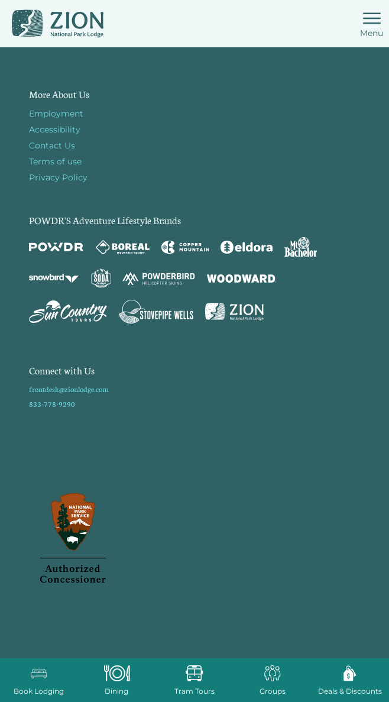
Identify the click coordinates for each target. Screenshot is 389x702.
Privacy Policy (58, 177)
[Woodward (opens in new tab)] (241, 278)
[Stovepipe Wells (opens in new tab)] (156, 311)
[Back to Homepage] (194, 539)
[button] (39, 680)
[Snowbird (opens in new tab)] (54, 278)
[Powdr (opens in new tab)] (56, 246)
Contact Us (52, 145)
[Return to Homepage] (57, 23)
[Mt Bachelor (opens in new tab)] (300, 247)
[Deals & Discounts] (350, 680)
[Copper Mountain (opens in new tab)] (185, 247)
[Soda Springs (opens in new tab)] (101, 278)
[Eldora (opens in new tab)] (247, 247)
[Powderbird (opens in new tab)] (158, 278)
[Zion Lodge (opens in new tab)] (234, 312)
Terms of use (55, 161)
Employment (56, 113)
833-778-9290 (52, 404)
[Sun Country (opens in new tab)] (68, 311)
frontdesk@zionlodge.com (69, 389)
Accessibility (54, 129)
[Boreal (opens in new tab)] (123, 247)
